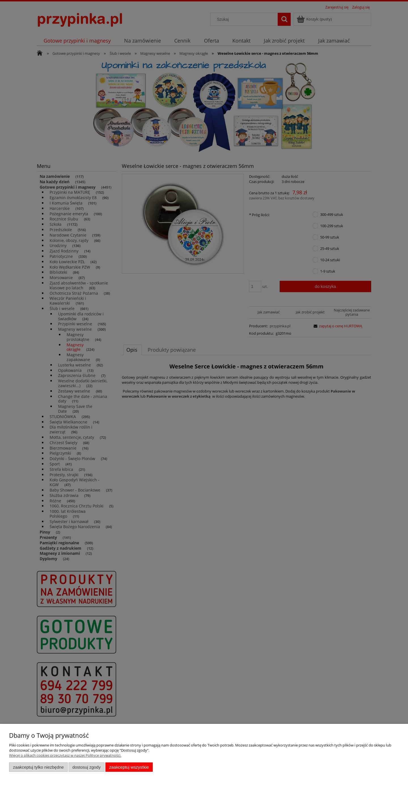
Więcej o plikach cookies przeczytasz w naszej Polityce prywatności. (65, 755)
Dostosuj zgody (86, 767)
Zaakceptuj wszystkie (129, 767)
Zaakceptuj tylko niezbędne (38, 767)
